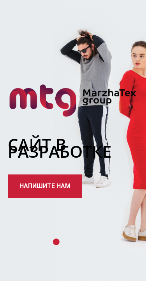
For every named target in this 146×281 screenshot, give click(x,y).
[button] (45, 186)
